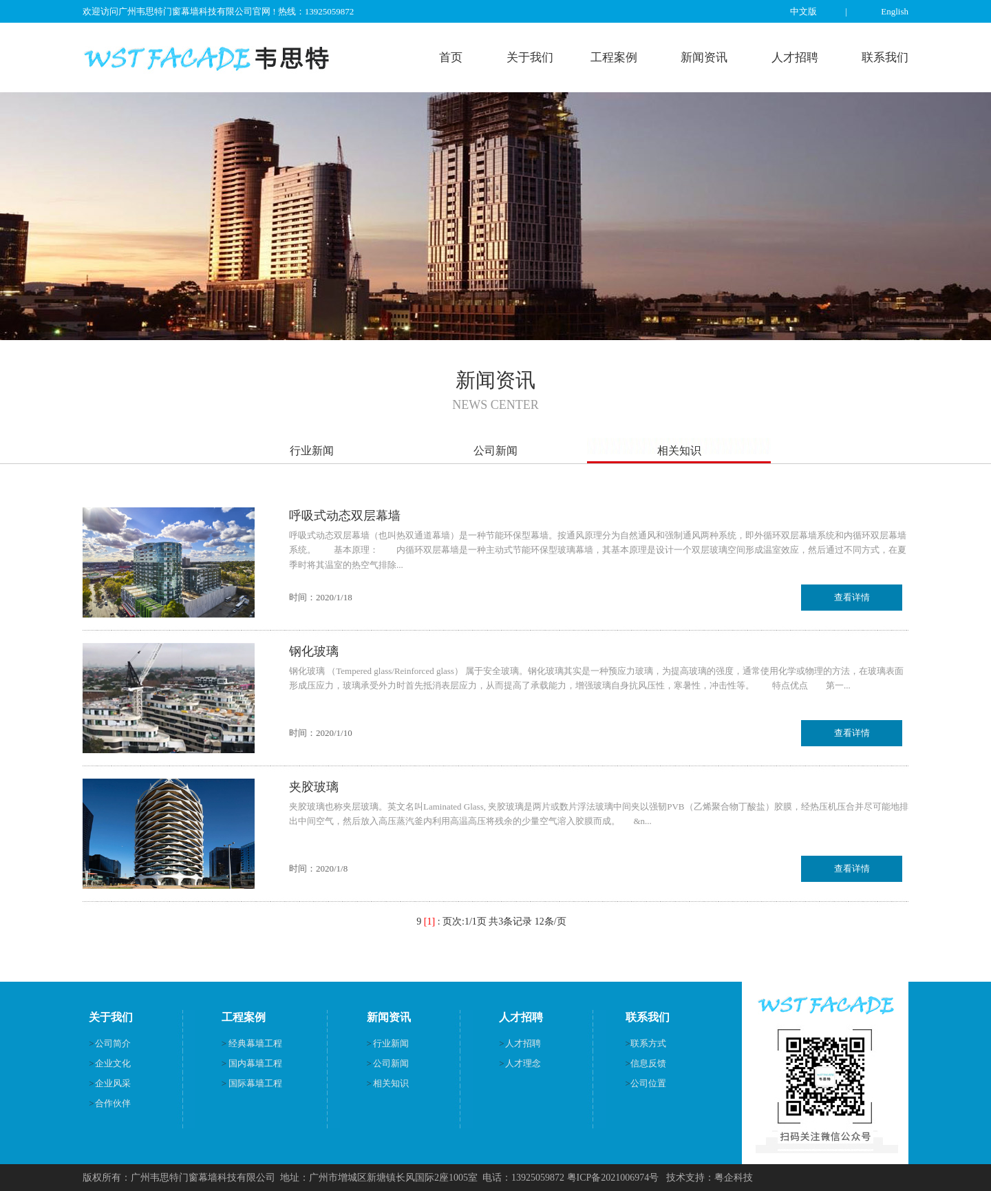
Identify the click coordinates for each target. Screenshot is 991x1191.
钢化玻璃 (314, 651)
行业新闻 (312, 450)
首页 (450, 57)
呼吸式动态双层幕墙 (345, 516)
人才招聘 (794, 57)
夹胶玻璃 (314, 787)
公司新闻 (495, 450)
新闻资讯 (704, 57)
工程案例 (613, 57)
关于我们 (530, 57)
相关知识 (679, 450)
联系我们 (885, 57)
